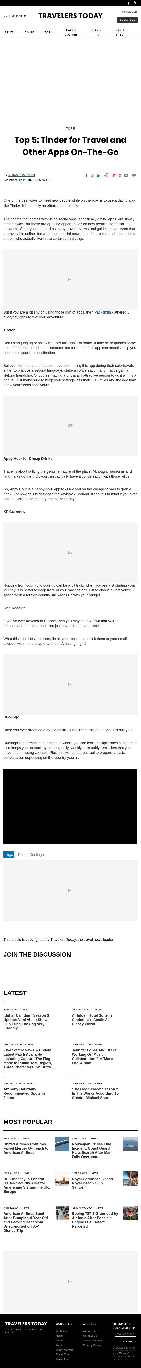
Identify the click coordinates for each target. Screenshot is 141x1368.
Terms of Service (93, 1340)
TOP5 (48, 32)
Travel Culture (64, 1349)
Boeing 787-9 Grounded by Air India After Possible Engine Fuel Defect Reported (95, 1220)
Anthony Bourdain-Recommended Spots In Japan (24, 1093)
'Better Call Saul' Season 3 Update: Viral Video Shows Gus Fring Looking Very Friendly (26, 1021)
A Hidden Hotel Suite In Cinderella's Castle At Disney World (92, 1019)
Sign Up (127, 1341)
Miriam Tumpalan (21, 175)
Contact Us (90, 1335)
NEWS (9, 32)
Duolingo (36, 855)
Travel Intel (62, 1359)
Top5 (59, 1345)
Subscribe (127, 19)
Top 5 (70, 128)
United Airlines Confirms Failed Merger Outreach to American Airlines (25, 1148)
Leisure (60, 1340)
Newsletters (129, 12)
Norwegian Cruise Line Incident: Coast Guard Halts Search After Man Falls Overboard (92, 1150)
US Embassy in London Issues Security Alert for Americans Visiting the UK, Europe (26, 1185)
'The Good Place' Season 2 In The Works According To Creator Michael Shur (95, 1093)
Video (25, 1009)
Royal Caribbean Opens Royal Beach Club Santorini (92, 1183)
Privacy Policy (92, 1345)
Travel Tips (62, 1354)
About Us (89, 1331)
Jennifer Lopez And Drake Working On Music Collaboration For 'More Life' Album (94, 1056)
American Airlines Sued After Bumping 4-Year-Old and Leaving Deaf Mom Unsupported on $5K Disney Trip (25, 1222)
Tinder (22, 855)
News (26, 1138)
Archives (61, 1331)
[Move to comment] (133, 175)
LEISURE (29, 32)
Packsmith (102, 312)
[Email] (126, 175)
